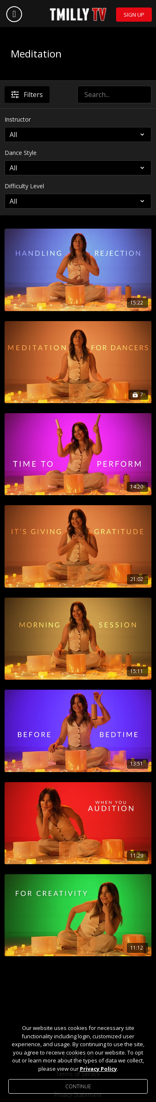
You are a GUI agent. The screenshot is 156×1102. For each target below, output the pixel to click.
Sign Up (134, 14)
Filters (27, 94)
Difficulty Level (24, 186)
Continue (78, 1086)
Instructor (18, 119)
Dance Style (21, 153)
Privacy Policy (98, 1068)
